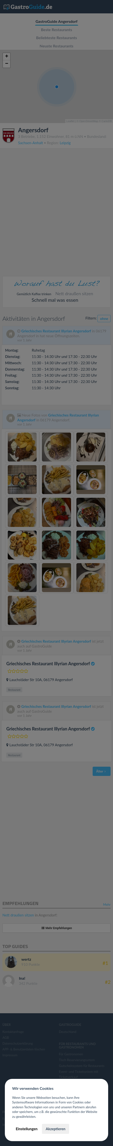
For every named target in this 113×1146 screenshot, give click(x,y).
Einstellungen (27, 1129)
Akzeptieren (55, 1129)
